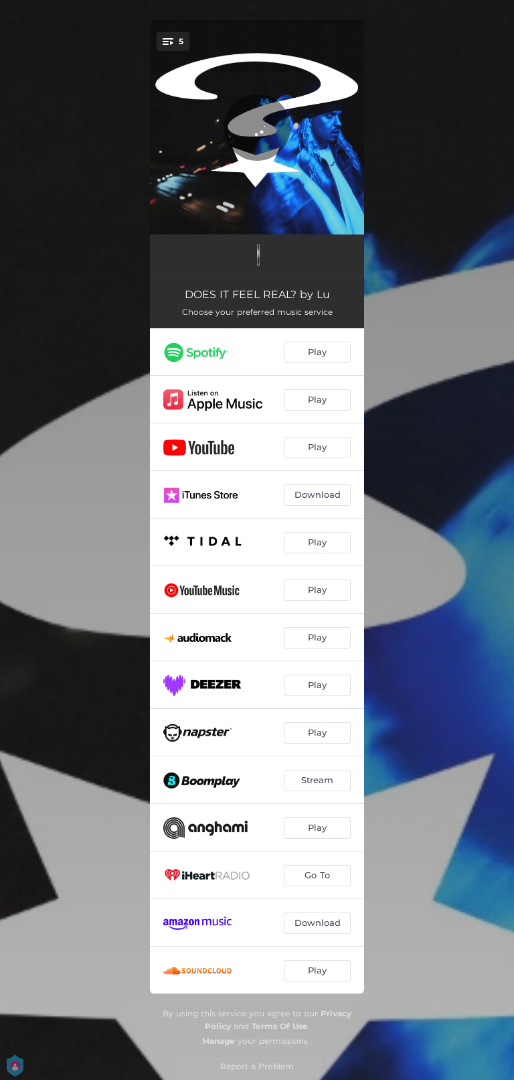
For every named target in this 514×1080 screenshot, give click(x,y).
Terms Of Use (280, 1026)
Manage (218, 1041)
